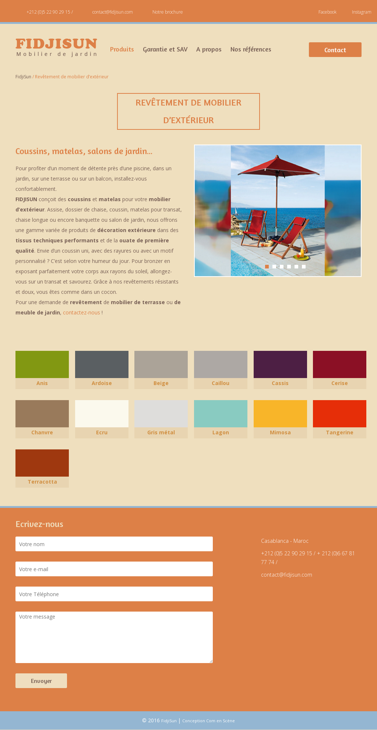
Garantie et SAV (165, 49)
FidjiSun (169, 720)
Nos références (250, 49)
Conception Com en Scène (208, 720)
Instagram (361, 12)
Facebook (327, 12)
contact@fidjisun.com (112, 12)
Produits (122, 49)
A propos (209, 49)
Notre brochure (167, 12)
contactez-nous (81, 312)
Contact (335, 50)
